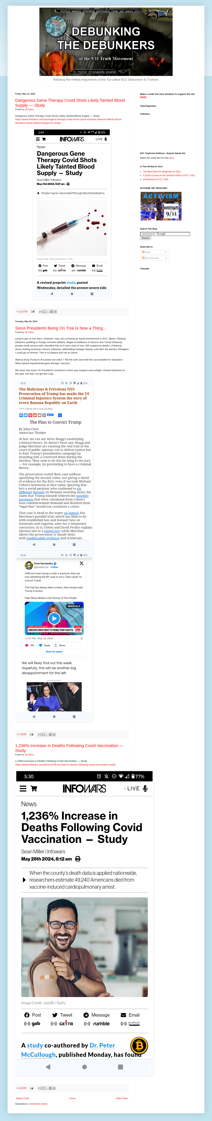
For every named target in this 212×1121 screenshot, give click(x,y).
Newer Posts (22, 1098)
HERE (143, 97)
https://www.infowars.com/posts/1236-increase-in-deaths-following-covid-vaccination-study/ (65, 764)
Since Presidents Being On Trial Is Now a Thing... (60, 328)
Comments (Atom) (38, 1104)
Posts (146, 252)
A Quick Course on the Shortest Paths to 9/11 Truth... (169, 175)
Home (72, 1098)
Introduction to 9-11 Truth (155, 179)
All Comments (150, 258)
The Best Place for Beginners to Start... (162, 171)
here (171, 158)
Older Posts (122, 1098)
